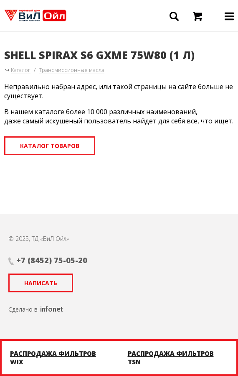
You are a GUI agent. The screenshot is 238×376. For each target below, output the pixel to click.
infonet (51, 309)
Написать (40, 283)
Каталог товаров (49, 146)
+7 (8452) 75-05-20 (51, 260)
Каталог (20, 70)
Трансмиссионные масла (71, 70)
